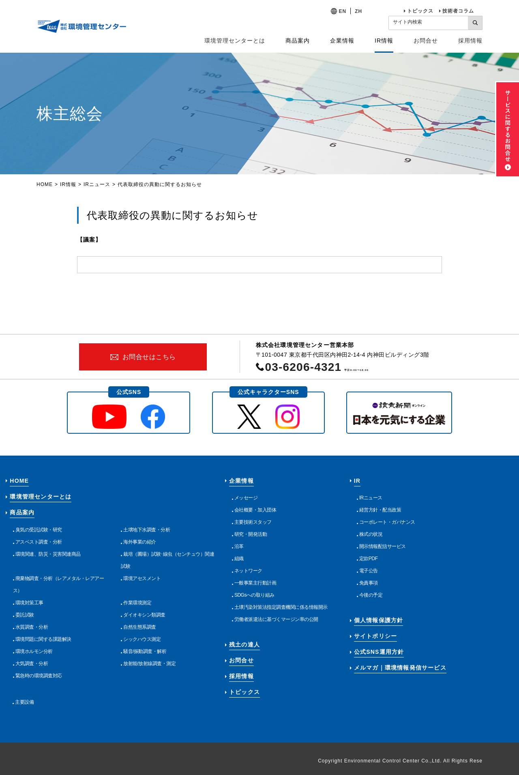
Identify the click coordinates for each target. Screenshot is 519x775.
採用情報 (470, 40)
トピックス (420, 11)
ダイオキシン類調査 (144, 615)
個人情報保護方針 (378, 620)
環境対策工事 (29, 603)
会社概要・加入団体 (255, 510)
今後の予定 (371, 595)
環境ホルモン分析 (34, 651)
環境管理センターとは (234, 40)
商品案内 (22, 512)
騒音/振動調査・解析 (144, 651)
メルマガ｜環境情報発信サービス (400, 667)
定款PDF (368, 558)
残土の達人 (244, 644)
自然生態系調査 (139, 627)
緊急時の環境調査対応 (38, 676)
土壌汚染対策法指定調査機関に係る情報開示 (281, 607)
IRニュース (97, 184)
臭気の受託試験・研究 (38, 530)
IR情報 (68, 184)
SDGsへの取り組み (254, 595)
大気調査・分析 (31, 663)
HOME (44, 184)
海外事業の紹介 (139, 542)
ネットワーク (248, 571)
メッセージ (246, 498)
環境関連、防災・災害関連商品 (48, 554)
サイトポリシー (375, 636)
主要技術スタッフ (253, 522)
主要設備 (24, 702)
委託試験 (24, 615)
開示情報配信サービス (382, 546)
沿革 (239, 546)
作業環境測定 (137, 603)
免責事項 (368, 583)
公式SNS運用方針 (379, 652)
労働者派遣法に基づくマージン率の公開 (276, 619)
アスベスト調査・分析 (38, 542)
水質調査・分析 (31, 627)
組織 (239, 558)
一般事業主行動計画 (255, 583)
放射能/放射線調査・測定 (149, 663)
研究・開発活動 (250, 534)
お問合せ (426, 40)
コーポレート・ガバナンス (387, 522)
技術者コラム (458, 11)
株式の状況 (371, 534)
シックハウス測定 (142, 639)
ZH (358, 11)
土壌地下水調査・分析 (146, 530)
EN (343, 11)
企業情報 (241, 480)
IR (357, 480)
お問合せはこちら (149, 356)
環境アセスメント (142, 578)
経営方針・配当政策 (380, 510)
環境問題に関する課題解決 (43, 639)
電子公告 (368, 571)
